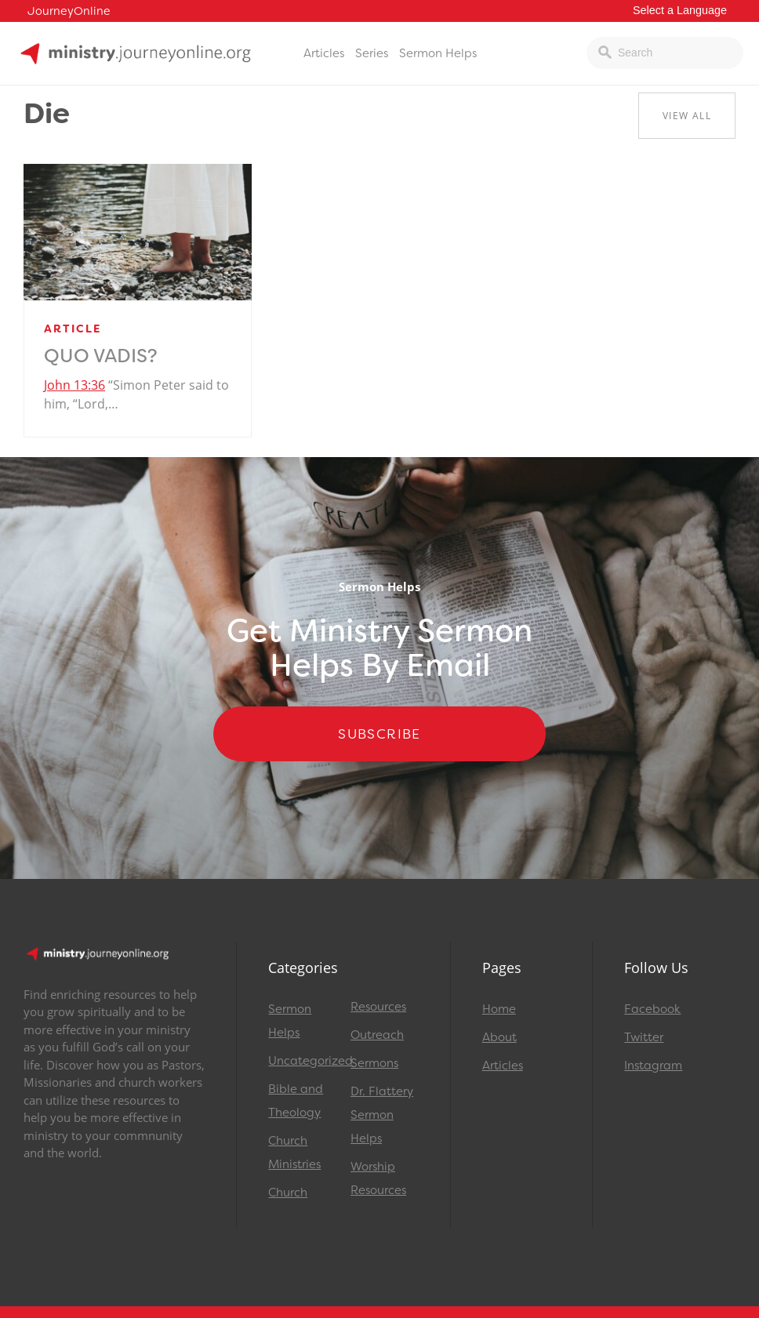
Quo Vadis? (101, 356)
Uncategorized (302, 1061)
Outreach (377, 1035)
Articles (323, 53)
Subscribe (379, 734)
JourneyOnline (69, 11)
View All (687, 115)
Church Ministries (294, 1152)
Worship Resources (378, 1178)
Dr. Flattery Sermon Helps (381, 1115)
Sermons (374, 1063)
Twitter (643, 1037)
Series (371, 53)
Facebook (652, 1009)
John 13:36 (74, 385)
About (499, 1037)
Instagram (653, 1065)
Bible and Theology (295, 1100)
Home (499, 1009)
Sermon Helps (438, 53)
